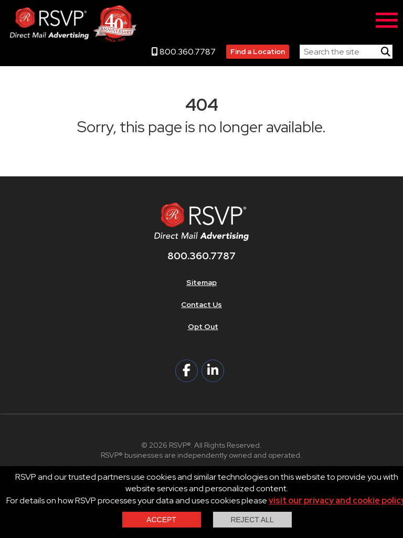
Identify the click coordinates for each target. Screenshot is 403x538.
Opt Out (203, 326)
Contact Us (201, 304)
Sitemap (201, 282)
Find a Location (257, 51)
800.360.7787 (184, 51)
